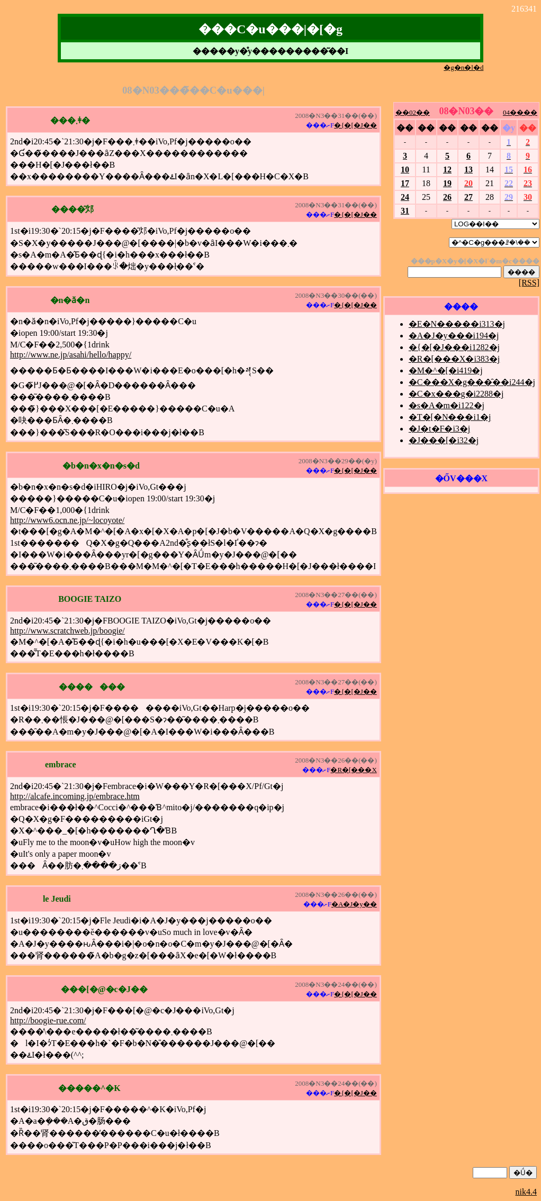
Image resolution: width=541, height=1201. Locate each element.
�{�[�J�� (355, 125)
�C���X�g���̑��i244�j (472, 382)
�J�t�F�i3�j (439, 428)
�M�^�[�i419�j (446, 370)
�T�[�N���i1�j (450, 416)
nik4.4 (526, 1191)
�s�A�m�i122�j (446, 405)
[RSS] (529, 282)
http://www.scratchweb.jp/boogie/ (67, 630)
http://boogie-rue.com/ (48, 1020)
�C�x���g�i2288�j (456, 393)
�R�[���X (353, 770)
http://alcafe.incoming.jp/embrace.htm (75, 796)
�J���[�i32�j (444, 440)
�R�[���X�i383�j (454, 358)
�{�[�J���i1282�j (454, 347)
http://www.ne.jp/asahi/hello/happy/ (70, 354)
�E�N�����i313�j (457, 323)
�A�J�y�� (354, 904)
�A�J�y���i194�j (454, 335)
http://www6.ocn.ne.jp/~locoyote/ (67, 520)
